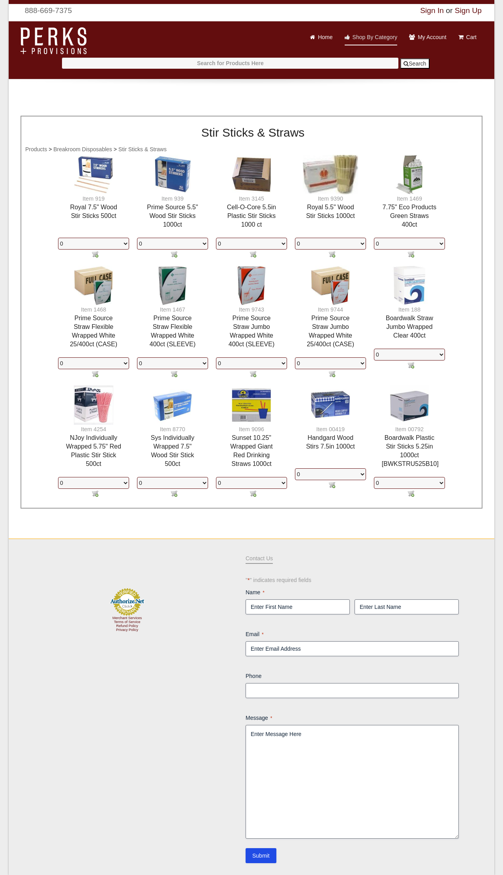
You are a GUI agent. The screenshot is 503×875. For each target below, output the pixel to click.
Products (36, 149)
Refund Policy (127, 626)
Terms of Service (127, 622)
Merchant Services (127, 618)
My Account (432, 37)
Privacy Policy (127, 630)
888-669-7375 (43, 10)
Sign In (432, 10)
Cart (471, 37)
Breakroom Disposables (82, 149)
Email (255, 634)
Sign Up (468, 10)
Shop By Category (375, 37)
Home (325, 37)
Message (259, 718)
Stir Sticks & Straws (142, 149)
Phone (253, 676)
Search (415, 63)
